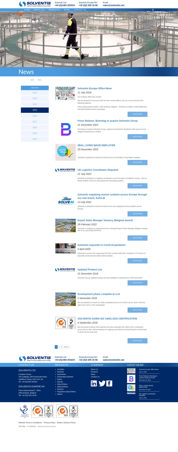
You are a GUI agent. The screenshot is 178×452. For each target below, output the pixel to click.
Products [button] (54, 10)
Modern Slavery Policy (66, 423)
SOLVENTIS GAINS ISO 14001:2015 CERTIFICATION (107, 318)
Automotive (61, 374)
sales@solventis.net (113, 5)
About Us (94, 369)
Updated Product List (90, 269)
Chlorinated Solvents (65, 377)
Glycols (60, 382)
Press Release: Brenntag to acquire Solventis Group (108, 120)
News (67, 10)
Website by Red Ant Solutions (47, 426)
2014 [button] (35, 133)
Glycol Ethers (62, 384)
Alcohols (60, 372)
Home (27, 10)
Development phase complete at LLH (99, 294)
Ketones (60, 389)
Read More (137, 114)
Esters (59, 379)
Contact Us (80, 10)
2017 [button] (35, 122)
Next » (66, 347)
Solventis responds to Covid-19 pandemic (102, 245)
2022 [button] (35, 104)
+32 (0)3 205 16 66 (88, 5)
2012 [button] (35, 139)
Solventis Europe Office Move (95, 88)
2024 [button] (35, 93)
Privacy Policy (49, 423)
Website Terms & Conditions (30, 423)
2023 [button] (35, 98)
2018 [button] (35, 116)
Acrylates (60, 369)
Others (59, 394)
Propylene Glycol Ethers (66, 392)
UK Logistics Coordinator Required (98, 169)
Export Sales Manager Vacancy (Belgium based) (105, 220)
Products (94, 372)
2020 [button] (35, 110)
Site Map (22, 426)
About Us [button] (39, 10)
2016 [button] (35, 127)
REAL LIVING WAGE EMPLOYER (96, 145)
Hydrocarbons (62, 387)
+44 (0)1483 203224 (65, 5)
